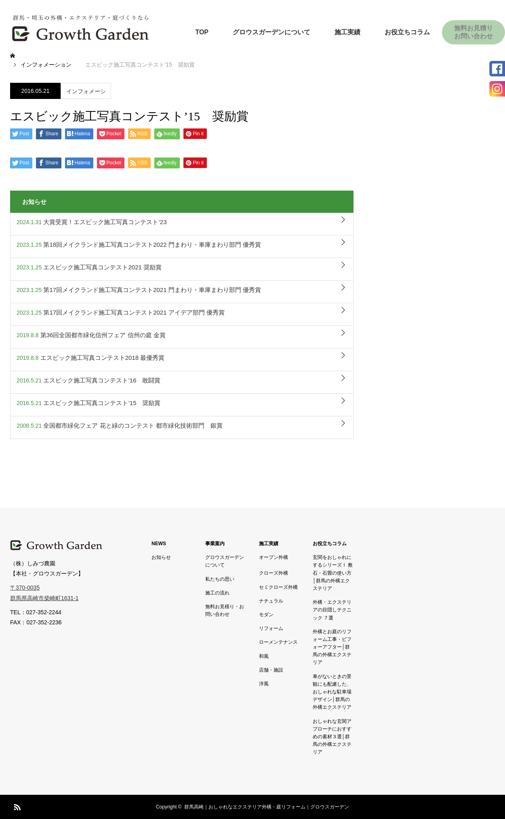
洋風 (264, 684)
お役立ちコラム (407, 32)
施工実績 (347, 32)
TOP (201, 32)
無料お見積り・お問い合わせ (224, 610)
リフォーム (271, 628)
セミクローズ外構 (278, 587)
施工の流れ (217, 593)
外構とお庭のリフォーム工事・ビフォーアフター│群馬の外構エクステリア (332, 647)
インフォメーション (86, 93)
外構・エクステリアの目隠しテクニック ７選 (332, 609)
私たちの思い (219, 579)
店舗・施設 (271, 670)
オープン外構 (273, 557)
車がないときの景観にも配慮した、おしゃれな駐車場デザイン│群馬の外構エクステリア (332, 692)
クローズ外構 (273, 573)
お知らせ (161, 557)
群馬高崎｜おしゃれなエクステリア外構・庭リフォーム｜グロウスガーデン (266, 807)
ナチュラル (271, 601)
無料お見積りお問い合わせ (473, 32)
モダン (266, 614)
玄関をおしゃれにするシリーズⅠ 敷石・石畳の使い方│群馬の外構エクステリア (333, 572)
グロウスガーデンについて (271, 32)
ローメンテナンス (278, 642)
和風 (264, 656)
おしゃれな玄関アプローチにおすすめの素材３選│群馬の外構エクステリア (332, 736)
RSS (16, 806)
